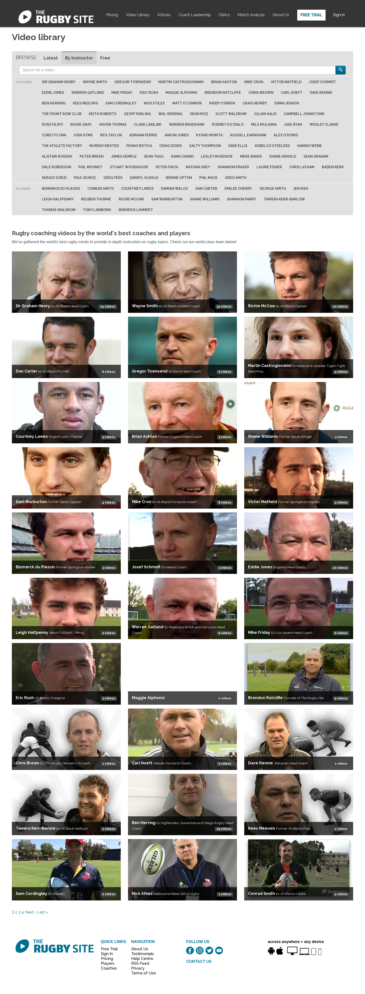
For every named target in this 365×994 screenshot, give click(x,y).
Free (105, 57)
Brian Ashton (224, 82)
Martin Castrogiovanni (181, 82)
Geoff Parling (137, 114)
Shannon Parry (241, 199)
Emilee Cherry (238, 188)
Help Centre (141, 958)
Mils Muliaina (264, 124)
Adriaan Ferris (143, 135)
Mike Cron (253, 82)
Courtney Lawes (137, 188)
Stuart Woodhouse (129, 167)
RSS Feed (140, 963)
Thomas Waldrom (59, 210)
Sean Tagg (154, 156)
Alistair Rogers (57, 156)
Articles (164, 15)
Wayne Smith (95, 82)
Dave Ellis (237, 146)
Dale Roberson (56, 167)
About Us (281, 15)
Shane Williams (205, 199)
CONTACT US (199, 961)
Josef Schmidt (322, 82)
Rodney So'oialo (227, 124)
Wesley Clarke (324, 124)
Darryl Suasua (144, 178)
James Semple (124, 156)
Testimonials (141, 953)
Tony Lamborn (97, 210)
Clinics (224, 15)
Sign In (107, 953)
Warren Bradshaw (187, 124)
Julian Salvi (265, 114)
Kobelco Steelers (272, 146)
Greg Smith (235, 178)
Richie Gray (81, 124)
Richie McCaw (131, 199)
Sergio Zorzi (54, 178)
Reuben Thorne (96, 199)
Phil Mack (208, 178)
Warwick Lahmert (135, 210)
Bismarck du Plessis (61, 188)
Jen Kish (300, 188)
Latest (51, 57)
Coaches (109, 968)
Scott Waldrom (230, 114)
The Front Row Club (62, 114)
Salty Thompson (205, 146)
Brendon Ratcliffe (223, 93)
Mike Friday (121, 93)
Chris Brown (261, 93)
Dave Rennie (321, 93)
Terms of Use (141, 973)
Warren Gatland (87, 93)
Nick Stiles (154, 103)
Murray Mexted (104, 146)
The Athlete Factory (62, 146)
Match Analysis (251, 15)
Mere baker (251, 156)
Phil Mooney (90, 167)
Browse (26, 57)
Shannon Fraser (233, 167)
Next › (30, 912)
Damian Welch (174, 188)
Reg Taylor (111, 135)
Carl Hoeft (291, 93)
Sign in (339, 15)
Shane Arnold (282, 156)
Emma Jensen (286, 103)
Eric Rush (149, 93)
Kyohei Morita (209, 135)
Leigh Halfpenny (58, 199)
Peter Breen (92, 156)
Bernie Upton (179, 178)
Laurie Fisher (269, 167)
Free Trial (311, 15)
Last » (42, 912)
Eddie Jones (53, 93)
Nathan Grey (198, 167)
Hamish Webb (309, 146)
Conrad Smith (100, 188)
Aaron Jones (177, 135)
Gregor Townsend (132, 82)
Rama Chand (182, 156)
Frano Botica (139, 146)
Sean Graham (316, 156)
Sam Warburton (166, 199)
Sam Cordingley (121, 103)
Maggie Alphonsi (181, 93)
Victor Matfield (286, 82)
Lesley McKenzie (217, 156)
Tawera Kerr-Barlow (284, 199)
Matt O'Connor (187, 103)
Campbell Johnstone (304, 114)
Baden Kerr (333, 167)
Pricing (112, 15)
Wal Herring (170, 114)
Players (107, 963)
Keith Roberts (102, 114)
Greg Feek (112, 178)
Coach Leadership (194, 15)
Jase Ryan (293, 124)
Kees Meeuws (85, 103)
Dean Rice (199, 114)
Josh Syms (83, 135)
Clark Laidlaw (147, 124)
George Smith (272, 188)
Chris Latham (301, 167)
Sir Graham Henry (59, 82)
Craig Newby (255, 103)
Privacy (137, 968)
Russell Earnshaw (248, 135)
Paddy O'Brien (222, 103)
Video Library (138, 15)
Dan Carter (206, 188)
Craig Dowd (170, 146)
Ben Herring (54, 103)
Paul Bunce (85, 178)
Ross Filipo (52, 124)
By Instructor (79, 57)
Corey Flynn (54, 135)
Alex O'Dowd (286, 135)
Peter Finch (167, 167)
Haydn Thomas (113, 124)
